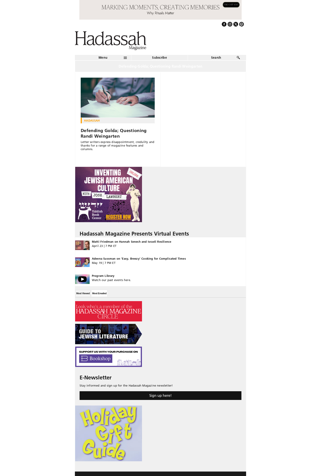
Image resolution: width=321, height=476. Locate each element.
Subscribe (159, 58)
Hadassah (92, 120)
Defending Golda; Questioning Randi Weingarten (113, 133)
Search (216, 58)
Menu (103, 58)
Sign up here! (160, 395)
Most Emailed (99, 293)
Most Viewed (83, 293)
